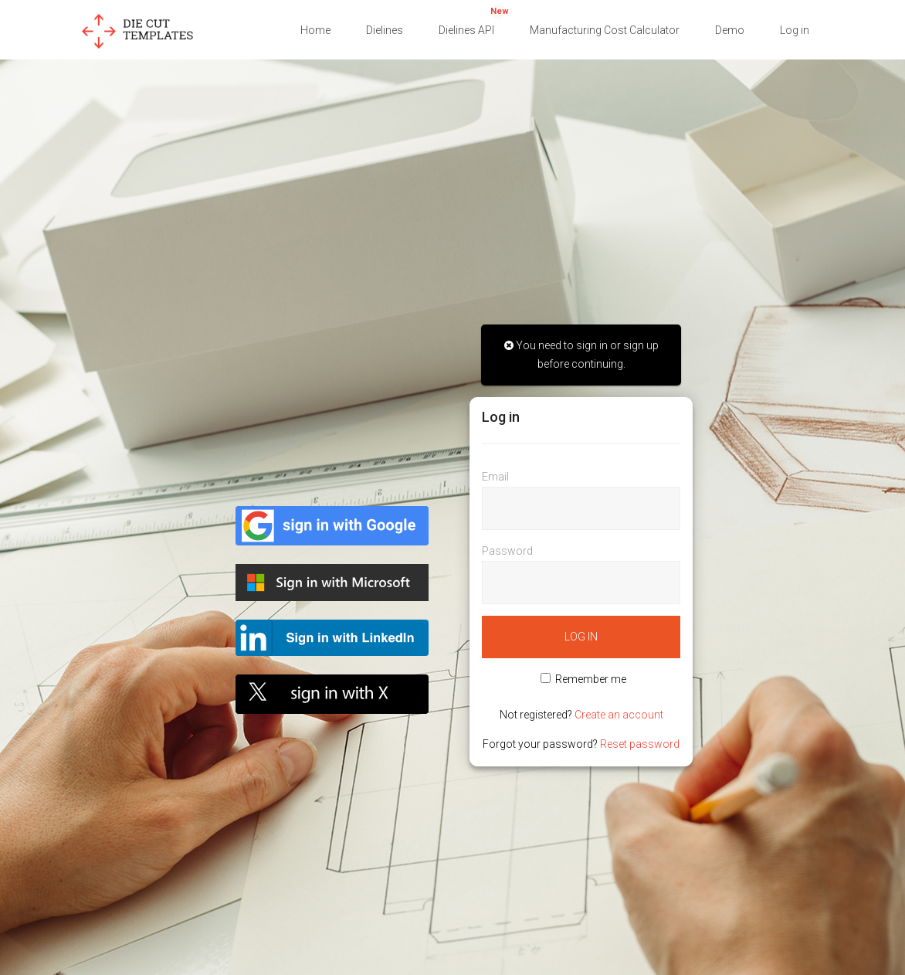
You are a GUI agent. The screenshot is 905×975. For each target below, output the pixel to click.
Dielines (384, 30)
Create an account (619, 714)
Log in (794, 30)
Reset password (640, 744)
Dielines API (474, 20)
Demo (729, 30)
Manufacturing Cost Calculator (605, 30)
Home (315, 30)
